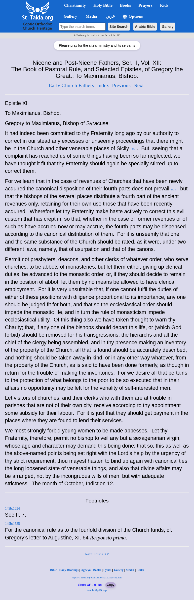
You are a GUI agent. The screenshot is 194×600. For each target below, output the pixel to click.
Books (97, 570)
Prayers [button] (145, 5)
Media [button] (91, 16)
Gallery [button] (68, 16)
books (94, 35)
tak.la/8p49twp (97, 590)
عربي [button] (110, 16)
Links (140, 570)
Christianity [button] (75, 5)
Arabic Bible (145, 27)
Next (138, 85)
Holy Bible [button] (103, 5)
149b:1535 (12, 524)
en (103, 35)
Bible (53, 570)
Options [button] (132, 16)
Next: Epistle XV (97, 554)
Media (130, 570)
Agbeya (86, 570)
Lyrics (107, 570)
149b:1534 (12, 508)
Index (103, 85)
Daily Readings (69, 570)
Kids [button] (164, 5)
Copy (110, 585)
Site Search (119, 27)
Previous (121, 85)
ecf (110, 35)
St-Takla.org (80, 35)
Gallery (167, 27)
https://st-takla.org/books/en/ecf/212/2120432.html (97, 577)
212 (118, 35)
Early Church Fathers (71, 85)
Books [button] (125, 5)
